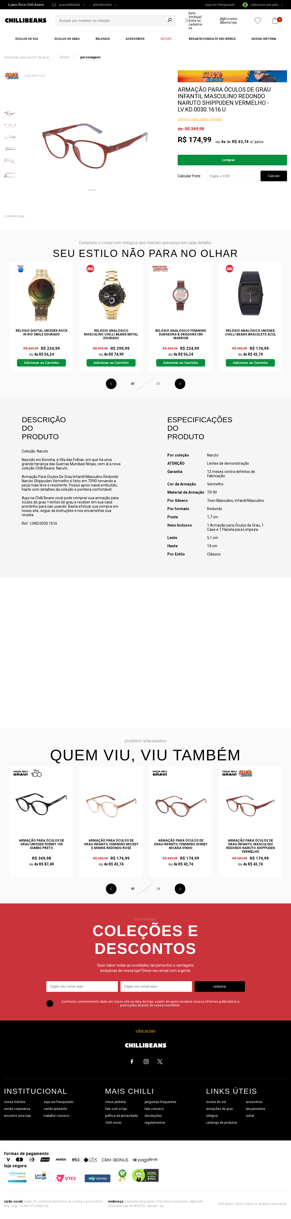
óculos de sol (216, 1102)
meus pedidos (115, 1102)
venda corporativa (17, 1109)
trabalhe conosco (56, 1116)
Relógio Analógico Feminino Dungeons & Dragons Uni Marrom (180, 334)
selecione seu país (260, 4)
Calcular (274, 176)
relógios (212, 1116)
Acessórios (135, 39)
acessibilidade (69, 5)
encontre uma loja (17, 1116)
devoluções (153, 1116)
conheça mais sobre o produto (200, 119)
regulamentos (155, 1123)
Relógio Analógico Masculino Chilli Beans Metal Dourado (111, 334)
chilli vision (113, 1123)
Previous (111, 383)
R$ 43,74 (240, 141)
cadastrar (219, 986)
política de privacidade (121, 1116)
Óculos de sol (26, 39)
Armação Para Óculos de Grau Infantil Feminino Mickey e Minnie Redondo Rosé (111, 844)
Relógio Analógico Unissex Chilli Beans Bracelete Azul (250, 332)
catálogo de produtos (221, 1123)
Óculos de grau (67, 39)
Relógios (103, 39)
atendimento (102, 5)
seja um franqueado (220, 5)
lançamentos (255, 1109)
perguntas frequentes (160, 1102)
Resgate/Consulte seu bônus (212, 39)
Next (180, 383)
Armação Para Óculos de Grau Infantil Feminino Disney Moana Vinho (181, 844)
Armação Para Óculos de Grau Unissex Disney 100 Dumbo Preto (41, 844)
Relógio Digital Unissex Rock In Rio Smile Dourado (42, 332)
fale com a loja (116, 1109)
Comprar (228, 160)
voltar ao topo (145, 1031)
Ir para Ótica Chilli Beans (26, 5)
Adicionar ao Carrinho (41, 363)
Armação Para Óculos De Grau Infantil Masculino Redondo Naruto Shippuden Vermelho (250, 846)
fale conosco (154, 1109)
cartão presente (55, 1109)
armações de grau (219, 1109)
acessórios (254, 1102)
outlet (250, 1116)
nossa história (14, 1102)
